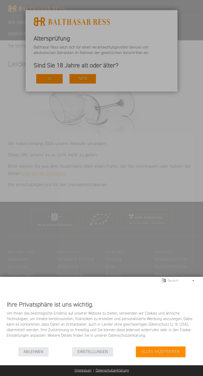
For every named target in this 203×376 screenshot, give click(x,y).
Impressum (83, 370)
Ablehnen (33, 352)
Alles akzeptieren (160, 352)
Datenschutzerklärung (112, 370)
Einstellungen (92, 352)
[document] (101, 323)
